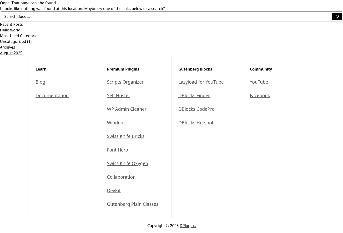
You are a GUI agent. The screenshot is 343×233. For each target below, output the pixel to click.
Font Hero (117, 150)
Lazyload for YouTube (201, 82)
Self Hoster (118, 95)
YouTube (259, 82)
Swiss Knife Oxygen (127, 163)
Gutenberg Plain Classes (132, 204)
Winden (115, 123)
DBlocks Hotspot (196, 123)
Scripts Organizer (125, 82)
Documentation (52, 95)
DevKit (114, 190)
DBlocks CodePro (196, 109)
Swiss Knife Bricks (125, 136)
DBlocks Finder (194, 95)
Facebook (260, 95)
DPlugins (188, 225)
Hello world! (10, 30)
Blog (40, 82)
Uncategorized (13, 41)
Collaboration (121, 177)
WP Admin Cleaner (126, 109)
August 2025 (11, 53)
